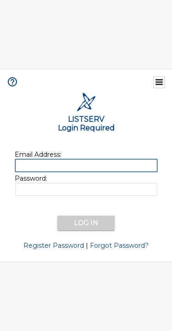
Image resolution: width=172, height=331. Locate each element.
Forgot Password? (119, 245)
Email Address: (38, 154)
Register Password (53, 245)
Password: (31, 178)
